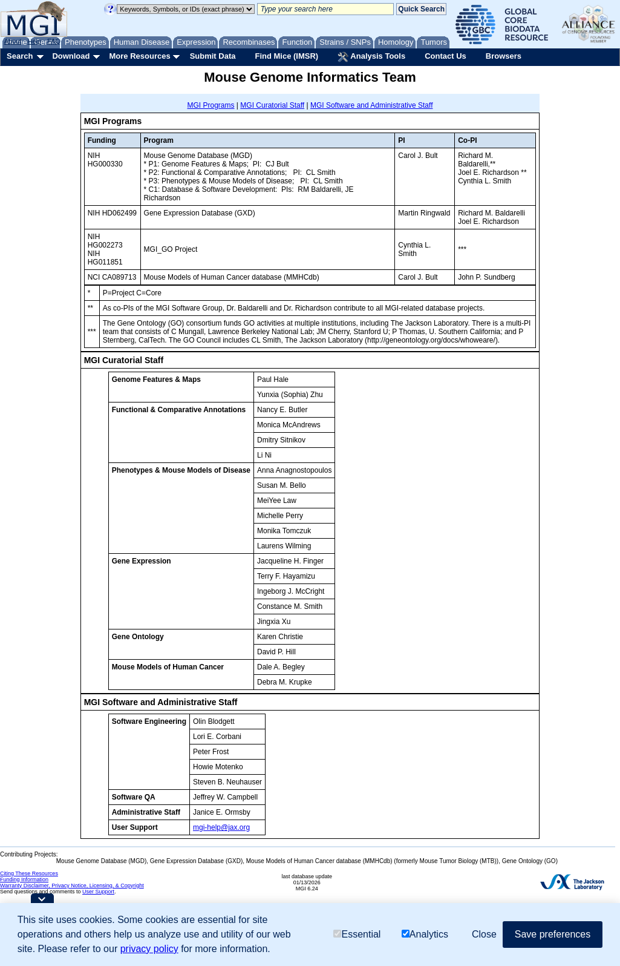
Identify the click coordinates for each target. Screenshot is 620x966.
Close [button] (484, 934)
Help (34, 41)
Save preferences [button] (552, 934)
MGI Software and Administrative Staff (371, 105)
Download (71, 56)
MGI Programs (211, 105)
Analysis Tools (371, 56)
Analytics (425, 934)
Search (20, 56)
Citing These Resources (29, 873)
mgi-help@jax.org (221, 827)
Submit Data (213, 56)
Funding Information (24, 879)
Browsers (503, 56)
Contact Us (445, 56)
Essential (356, 934)
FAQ (53, 41)
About (13, 41)
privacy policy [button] (149, 949)
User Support (98, 892)
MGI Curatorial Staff (272, 105)
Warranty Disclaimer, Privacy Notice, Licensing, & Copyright (72, 885)
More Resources (139, 56)
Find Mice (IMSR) (286, 56)
